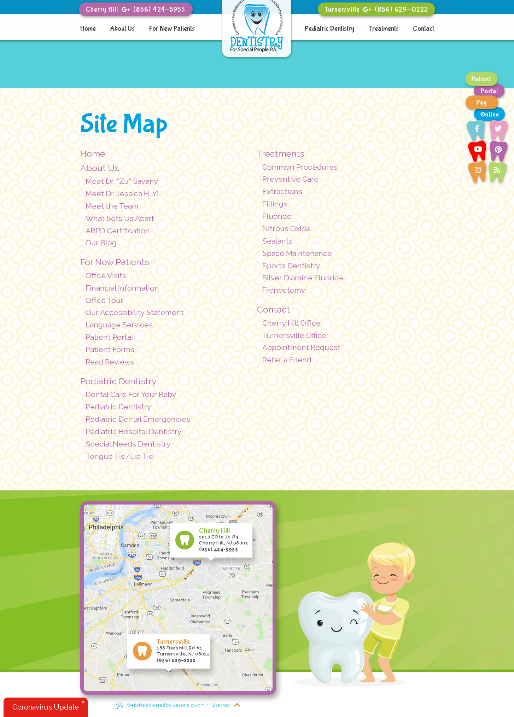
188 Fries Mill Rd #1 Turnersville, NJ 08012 (183, 648)
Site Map (220, 705)
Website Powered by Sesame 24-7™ (160, 705)
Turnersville (342, 9)
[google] (126, 9)
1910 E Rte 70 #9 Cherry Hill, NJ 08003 (223, 536)
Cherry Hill (102, 9)
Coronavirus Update (45, 707)
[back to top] (237, 704)
